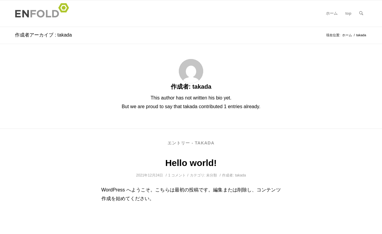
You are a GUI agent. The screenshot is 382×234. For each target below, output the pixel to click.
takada (240, 175)
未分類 (211, 175)
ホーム (332, 13)
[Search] (361, 13)
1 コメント (177, 175)
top (348, 13)
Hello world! (191, 163)
